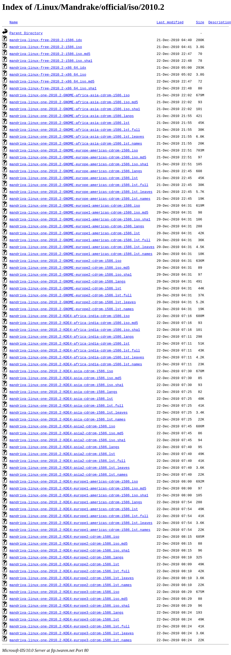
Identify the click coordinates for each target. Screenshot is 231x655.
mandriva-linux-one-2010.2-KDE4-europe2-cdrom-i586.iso (64, 536)
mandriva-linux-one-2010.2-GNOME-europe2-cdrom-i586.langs (68, 281)
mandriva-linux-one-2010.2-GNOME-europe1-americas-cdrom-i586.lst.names (81, 253)
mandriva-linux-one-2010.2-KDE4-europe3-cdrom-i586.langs (66, 612)
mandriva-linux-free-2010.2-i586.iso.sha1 (51, 60)
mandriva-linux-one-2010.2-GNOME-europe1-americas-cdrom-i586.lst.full (80, 239)
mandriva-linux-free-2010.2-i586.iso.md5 (50, 53)
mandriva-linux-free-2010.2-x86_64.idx (48, 67)
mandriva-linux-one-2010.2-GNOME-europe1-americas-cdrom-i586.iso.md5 (79, 212)
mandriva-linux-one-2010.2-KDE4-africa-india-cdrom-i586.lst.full (75, 350)
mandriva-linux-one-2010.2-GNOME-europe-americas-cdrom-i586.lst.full (79, 184)
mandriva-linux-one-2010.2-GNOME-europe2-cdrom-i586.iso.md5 (70, 267)
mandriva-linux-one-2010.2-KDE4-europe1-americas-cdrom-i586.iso (74, 481)
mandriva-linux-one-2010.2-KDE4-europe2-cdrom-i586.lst (64, 564)
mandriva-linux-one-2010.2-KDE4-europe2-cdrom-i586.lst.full (70, 571)
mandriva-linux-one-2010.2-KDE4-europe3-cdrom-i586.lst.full (70, 626)
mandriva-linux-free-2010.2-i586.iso (46, 46)
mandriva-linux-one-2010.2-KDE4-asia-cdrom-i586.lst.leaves (69, 412)
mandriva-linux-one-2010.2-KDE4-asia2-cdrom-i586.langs (64, 446)
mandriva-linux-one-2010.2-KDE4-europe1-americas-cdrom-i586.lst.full (79, 515)
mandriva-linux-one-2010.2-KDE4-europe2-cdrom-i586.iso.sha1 (70, 550)
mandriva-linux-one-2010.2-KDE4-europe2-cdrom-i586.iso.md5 (69, 543)
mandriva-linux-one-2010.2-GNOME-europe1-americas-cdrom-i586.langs (77, 226)
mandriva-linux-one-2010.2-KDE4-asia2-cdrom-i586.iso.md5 (66, 433)
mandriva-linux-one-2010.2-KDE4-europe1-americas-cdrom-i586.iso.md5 (78, 488)
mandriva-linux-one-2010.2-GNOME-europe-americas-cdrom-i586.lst (74, 177)
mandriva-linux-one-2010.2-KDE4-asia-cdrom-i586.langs (63, 391)
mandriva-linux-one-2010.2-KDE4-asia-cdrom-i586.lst (61, 398)
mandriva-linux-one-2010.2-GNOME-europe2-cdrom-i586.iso (65, 260)
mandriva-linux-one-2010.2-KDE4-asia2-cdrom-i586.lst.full (68, 460)
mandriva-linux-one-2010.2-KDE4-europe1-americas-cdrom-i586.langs (76, 502)
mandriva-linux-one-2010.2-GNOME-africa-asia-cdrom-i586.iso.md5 (74, 101)
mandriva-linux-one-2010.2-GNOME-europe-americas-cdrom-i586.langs (76, 170)
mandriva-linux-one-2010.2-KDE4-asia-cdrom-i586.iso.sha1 (66, 384)
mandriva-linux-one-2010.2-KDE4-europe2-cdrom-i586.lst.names (71, 584)
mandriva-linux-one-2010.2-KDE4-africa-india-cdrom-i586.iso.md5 (74, 322)
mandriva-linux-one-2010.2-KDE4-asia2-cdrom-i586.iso (62, 426)
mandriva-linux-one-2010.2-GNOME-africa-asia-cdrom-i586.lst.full (75, 129)
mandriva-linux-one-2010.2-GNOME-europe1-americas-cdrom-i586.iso (75, 205)
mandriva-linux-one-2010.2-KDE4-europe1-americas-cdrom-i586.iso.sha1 (79, 495)
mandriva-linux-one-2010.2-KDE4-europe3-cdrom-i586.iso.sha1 (70, 605)
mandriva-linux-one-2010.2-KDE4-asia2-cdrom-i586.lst (62, 453)
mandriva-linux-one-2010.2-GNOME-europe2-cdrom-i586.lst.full (71, 295)
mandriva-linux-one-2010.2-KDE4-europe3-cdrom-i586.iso (64, 591)
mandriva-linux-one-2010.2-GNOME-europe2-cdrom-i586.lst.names (72, 308)
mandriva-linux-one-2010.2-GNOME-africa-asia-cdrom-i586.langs (72, 115)
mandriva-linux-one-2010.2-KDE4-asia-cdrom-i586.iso (61, 370)
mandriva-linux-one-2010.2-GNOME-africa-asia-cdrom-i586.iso (70, 95)
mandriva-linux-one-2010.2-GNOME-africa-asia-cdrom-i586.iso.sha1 (75, 108)
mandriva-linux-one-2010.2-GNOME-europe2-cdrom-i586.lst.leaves (73, 302)
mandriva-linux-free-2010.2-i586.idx (46, 39)
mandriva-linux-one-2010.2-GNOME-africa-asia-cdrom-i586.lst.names (76, 143)
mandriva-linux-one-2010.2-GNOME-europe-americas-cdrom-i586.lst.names (80, 198)
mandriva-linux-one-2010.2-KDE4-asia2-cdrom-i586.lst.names (69, 474)
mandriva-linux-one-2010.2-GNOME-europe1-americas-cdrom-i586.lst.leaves (82, 246)
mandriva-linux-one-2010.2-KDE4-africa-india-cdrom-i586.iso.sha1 (75, 329)
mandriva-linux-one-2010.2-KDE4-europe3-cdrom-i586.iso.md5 (69, 598)
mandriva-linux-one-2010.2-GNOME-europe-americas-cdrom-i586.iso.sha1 (79, 164)
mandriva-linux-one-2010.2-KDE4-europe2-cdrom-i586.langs (66, 557)
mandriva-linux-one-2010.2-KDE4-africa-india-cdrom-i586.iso (70, 315)
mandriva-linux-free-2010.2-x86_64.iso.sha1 (53, 88)
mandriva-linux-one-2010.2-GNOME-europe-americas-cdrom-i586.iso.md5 (78, 157)
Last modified (170, 22)
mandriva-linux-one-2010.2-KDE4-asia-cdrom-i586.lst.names (68, 419)
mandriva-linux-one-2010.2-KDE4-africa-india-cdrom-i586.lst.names (76, 364)
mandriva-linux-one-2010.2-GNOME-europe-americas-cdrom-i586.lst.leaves (81, 191)
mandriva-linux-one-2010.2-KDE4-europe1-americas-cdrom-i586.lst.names (80, 529)
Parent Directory (26, 33)
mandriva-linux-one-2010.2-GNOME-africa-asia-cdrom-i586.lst (70, 122)
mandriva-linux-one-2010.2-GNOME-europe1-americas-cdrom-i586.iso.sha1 (80, 219)
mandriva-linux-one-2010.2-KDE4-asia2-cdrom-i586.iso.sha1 (68, 439)
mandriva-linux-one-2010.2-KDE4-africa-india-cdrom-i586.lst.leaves (77, 357)
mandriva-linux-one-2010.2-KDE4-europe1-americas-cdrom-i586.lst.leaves (81, 522)
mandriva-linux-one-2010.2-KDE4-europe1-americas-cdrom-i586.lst (74, 508)
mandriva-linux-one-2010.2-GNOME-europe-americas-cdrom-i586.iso (74, 150)
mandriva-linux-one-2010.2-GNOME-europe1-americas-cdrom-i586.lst (75, 233)
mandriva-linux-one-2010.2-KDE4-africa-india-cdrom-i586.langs (72, 336)
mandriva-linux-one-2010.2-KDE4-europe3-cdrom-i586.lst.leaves (72, 633)
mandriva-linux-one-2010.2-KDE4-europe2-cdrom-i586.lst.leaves (72, 577)
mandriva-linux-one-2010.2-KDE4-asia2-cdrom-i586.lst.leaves (70, 467)
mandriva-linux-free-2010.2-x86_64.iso (48, 74)
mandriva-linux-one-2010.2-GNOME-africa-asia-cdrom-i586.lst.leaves (77, 136)
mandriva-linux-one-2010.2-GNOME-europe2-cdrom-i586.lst (65, 288)
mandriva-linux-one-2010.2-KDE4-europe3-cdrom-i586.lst (64, 619)
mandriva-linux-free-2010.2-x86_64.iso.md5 (52, 81)
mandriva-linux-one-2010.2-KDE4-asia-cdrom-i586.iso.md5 (65, 377)
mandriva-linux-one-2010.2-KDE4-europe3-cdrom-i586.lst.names (71, 639)
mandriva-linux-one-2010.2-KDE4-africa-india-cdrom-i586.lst (70, 343)
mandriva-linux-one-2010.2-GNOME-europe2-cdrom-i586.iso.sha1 (71, 274)
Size (200, 22)
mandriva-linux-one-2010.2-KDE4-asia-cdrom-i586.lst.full (66, 405)
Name (14, 22)
